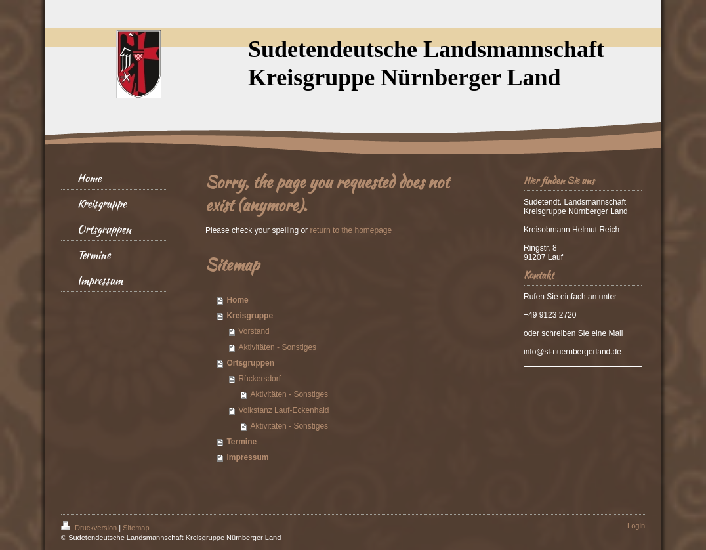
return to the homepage (351, 230)
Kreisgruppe (249, 315)
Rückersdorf (259, 378)
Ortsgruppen (250, 363)
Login (636, 526)
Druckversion (90, 528)
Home (237, 300)
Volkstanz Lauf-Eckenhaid (283, 410)
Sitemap (136, 528)
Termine (241, 441)
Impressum (247, 457)
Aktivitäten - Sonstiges (277, 347)
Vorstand (253, 331)
